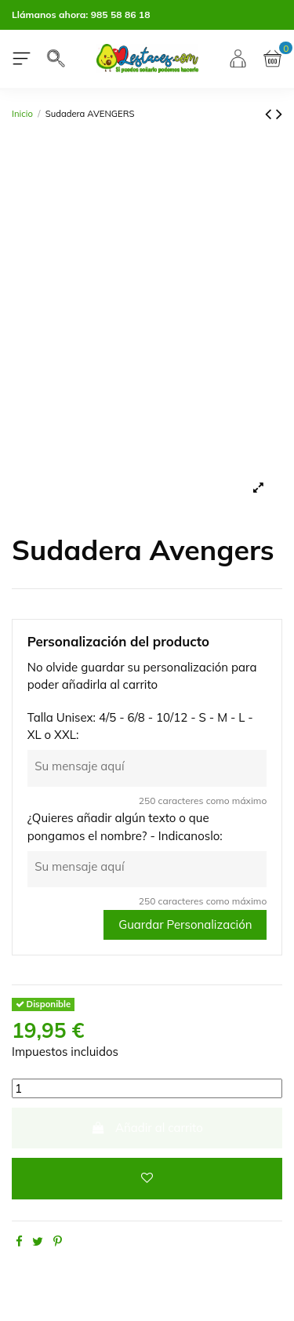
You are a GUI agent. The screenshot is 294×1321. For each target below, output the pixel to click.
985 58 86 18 (121, 14)
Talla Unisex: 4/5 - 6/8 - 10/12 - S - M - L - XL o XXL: (140, 726)
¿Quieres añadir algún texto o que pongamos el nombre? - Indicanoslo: (125, 826)
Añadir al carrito (147, 1127)
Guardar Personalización (185, 924)
